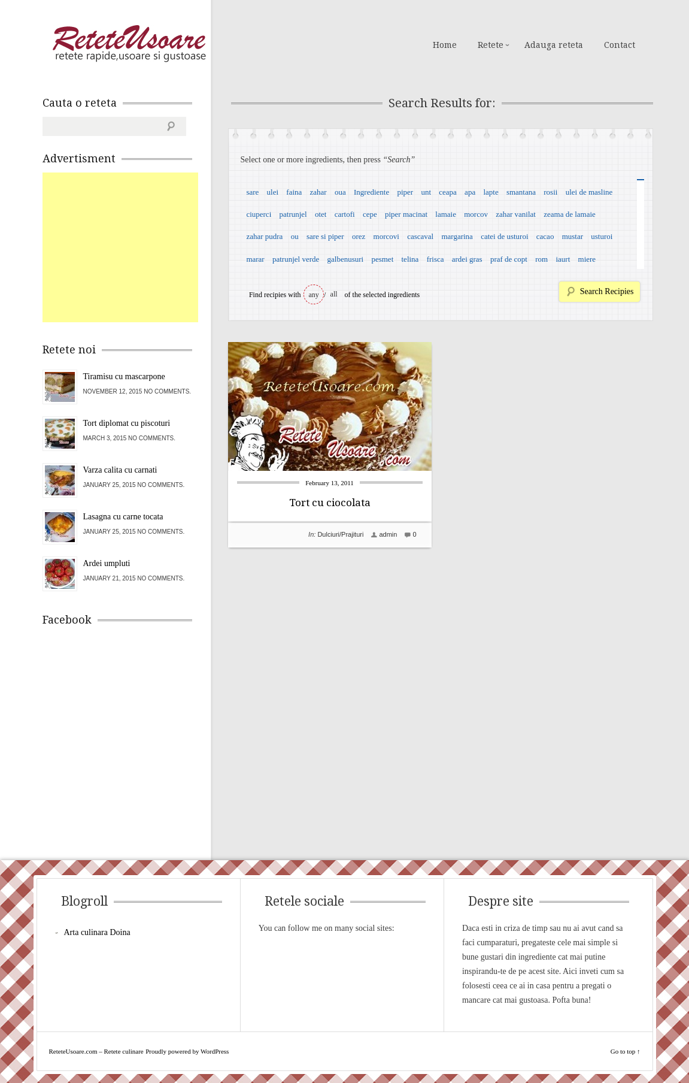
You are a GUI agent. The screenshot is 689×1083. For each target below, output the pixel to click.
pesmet (382, 259)
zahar (318, 191)
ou (295, 236)
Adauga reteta (553, 45)
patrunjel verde (295, 259)
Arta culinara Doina (97, 932)
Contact (619, 45)
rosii (550, 191)
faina (294, 191)
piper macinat (406, 214)
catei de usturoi (504, 236)
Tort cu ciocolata (330, 503)
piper (405, 191)
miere (587, 259)
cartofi (345, 214)
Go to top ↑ (626, 1051)
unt (426, 191)
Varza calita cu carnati (120, 469)
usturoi (601, 236)
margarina (456, 236)
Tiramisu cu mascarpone (124, 376)
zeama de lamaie (570, 214)
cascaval (420, 236)
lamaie (445, 214)
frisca (435, 259)
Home (445, 45)
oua (340, 191)
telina (410, 259)
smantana (521, 191)
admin (388, 534)
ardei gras (467, 259)
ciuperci (258, 214)
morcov (476, 214)
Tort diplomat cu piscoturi (127, 423)
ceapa (448, 191)
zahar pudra (264, 236)
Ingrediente (371, 191)
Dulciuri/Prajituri (340, 534)
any (314, 295)
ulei (273, 191)
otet (321, 214)
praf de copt (508, 259)
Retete (490, 45)
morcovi (386, 236)
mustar (572, 236)
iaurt (563, 259)
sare (252, 191)
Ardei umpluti (106, 563)
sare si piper (325, 236)
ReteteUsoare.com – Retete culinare (128, 43)
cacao (545, 236)
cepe (370, 214)
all (334, 294)
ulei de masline (589, 191)
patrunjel (293, 214)
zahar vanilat (516, 214)
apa (470, 191)
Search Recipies (607, 291)
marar (255, 259)
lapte (490, 191)
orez (358, 236)
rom (541, 259)
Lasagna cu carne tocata (123, 516)
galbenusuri (345, 259)
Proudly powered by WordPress (187, 1051)
